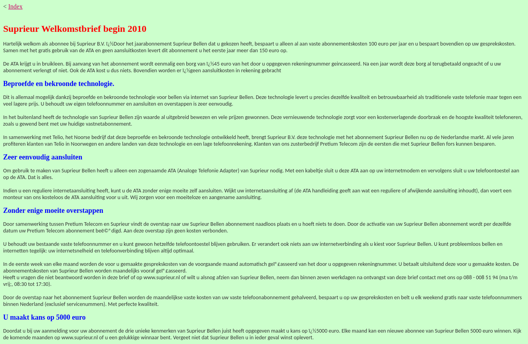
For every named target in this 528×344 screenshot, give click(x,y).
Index (15, 6)
